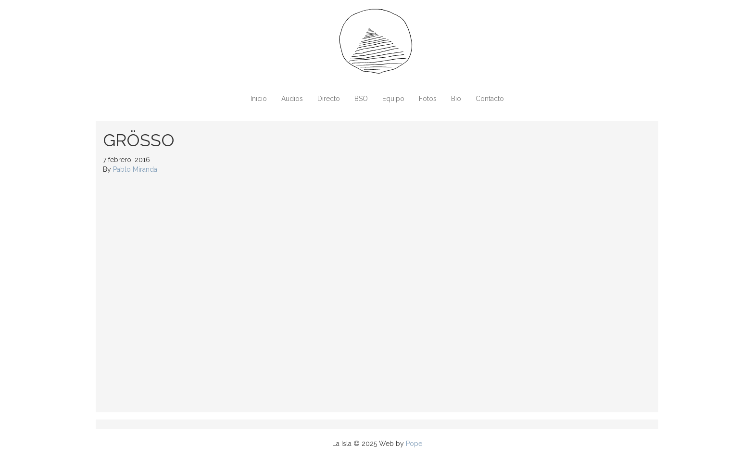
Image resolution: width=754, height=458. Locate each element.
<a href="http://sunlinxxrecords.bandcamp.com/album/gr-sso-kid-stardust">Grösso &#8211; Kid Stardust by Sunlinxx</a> (187, 292)
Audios (292, 98)
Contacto (490, 98)
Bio (456, 98)
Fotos (428, 98)
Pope (414, 443)
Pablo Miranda (135, 169)
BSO (361, 98)
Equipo (393, 98)
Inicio (259, 98)
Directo (328, 98)
